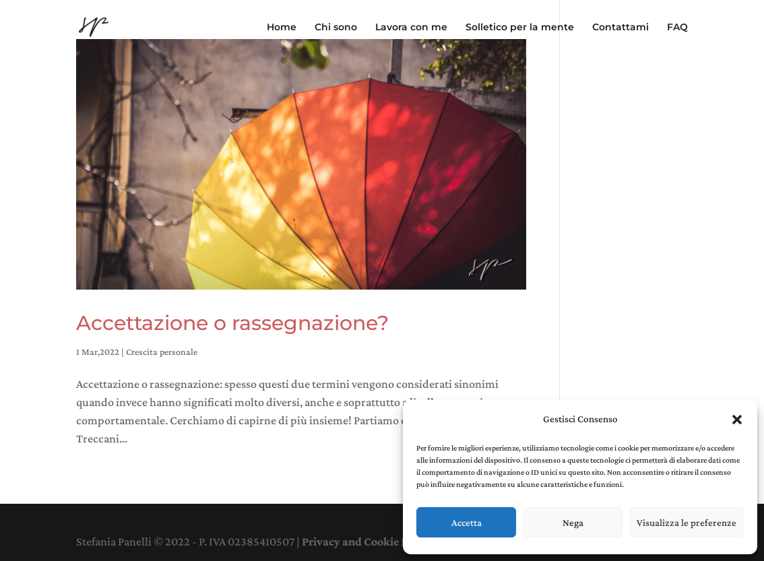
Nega (573, 522)
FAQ (677, 27)
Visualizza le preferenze (686, 522)
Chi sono (336, 27)
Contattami (620, 27)
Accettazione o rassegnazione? (232, 322)
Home (281, 27)
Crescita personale (161, 351)
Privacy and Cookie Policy (367, 541)
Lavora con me (411, 27)
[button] (737, 419)
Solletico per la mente (520, 27)
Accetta (466, 522)
